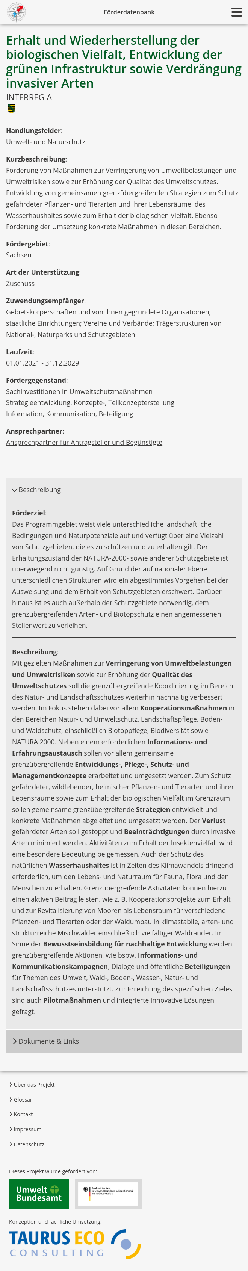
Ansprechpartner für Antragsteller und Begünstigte (84, 442)
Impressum (25, 1129)
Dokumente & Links (45, 1041)
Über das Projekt (32, 1084)
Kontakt (21, 1114)
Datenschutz (26, 1144)
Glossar (20, 1099)
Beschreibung (36, 489)
